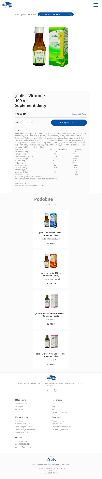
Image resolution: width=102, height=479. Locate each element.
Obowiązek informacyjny (61, 427)
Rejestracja (19, 409)
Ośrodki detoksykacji (60, 412)
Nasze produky (21, 403)
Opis (18, 130)
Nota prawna (57, 424)
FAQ (53, 409)
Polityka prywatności (60, 430)
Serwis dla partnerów (23, 427)
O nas (54, 403)
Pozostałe (32, 14)
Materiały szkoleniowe (23, 424)
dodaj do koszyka (69, 123)
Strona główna (21, 14)
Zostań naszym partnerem (25, 430)
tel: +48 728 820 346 (22, 444)
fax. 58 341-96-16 (51, 473)
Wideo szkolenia (21, 433)
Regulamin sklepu (58, 421)
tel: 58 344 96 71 (21, 441)
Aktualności (19, 421)
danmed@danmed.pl (23, 447)
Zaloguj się (19, 406)
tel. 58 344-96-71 (51, 471)
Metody (55, 406)
